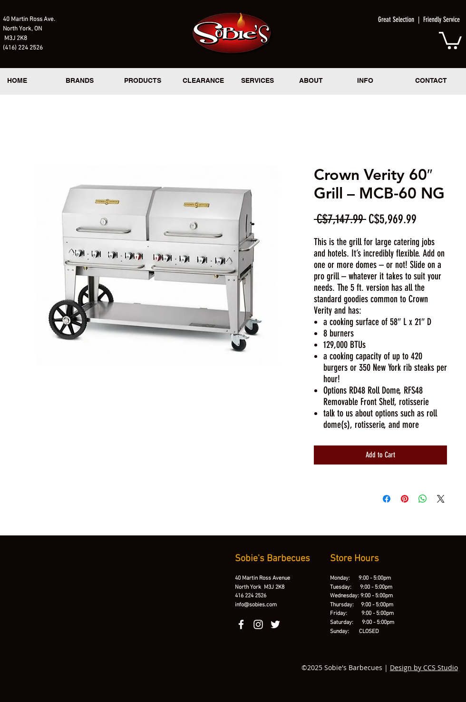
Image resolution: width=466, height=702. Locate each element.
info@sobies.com (256, 605)
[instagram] (258, 624)
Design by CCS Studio (424, 667)
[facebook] (241, 624)
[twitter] (275, 624)
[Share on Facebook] (386, 498)
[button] (450, 39)
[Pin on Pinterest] (404, 498)
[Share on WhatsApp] (422, 498)
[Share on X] (441, 498)
